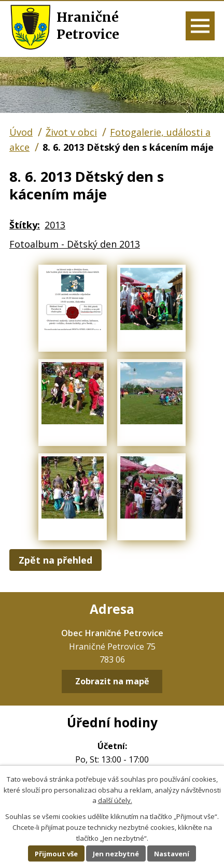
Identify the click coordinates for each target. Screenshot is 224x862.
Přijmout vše (56, 853)
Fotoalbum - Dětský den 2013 (74, 244)
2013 (55, 225)
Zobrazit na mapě (112, 681)
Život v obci (71, 132)
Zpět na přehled (55, 560)
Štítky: (24, 225)
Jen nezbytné (116, 853)
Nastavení (171, 853)
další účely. (115, 800)
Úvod (21, 132)
